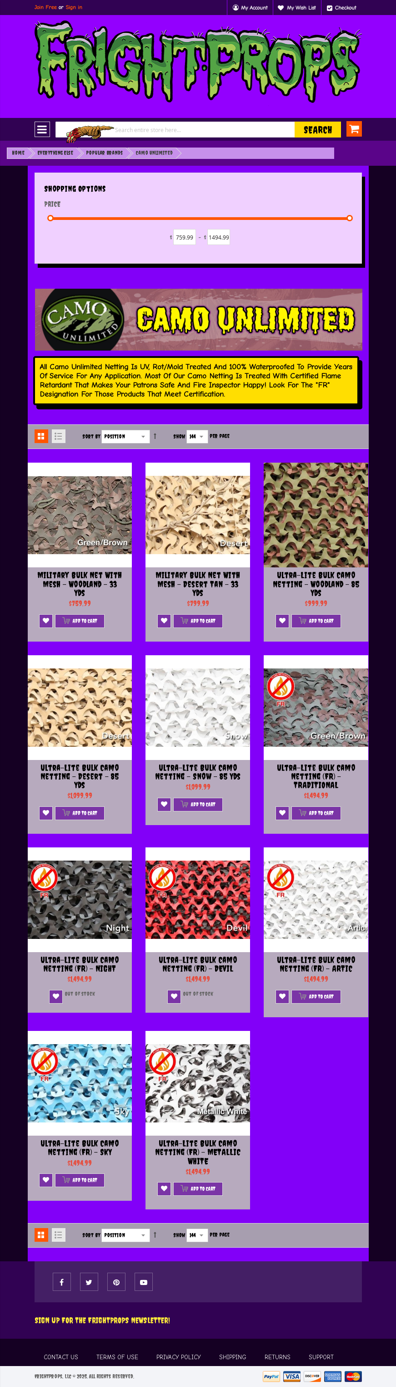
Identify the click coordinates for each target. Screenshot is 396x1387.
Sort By (91, 436)
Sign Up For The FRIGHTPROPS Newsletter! (102, 1320)
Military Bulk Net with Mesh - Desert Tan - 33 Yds (197, 584)
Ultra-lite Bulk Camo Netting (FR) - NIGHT (79, 964)
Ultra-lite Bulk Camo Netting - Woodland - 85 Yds (316, 584)
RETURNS (278, 1357)
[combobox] (198, 130)
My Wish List (301, 8)
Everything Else (55, 153)
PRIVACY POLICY (178, 1357)
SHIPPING (232, 1357)
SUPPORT (321, 1357)
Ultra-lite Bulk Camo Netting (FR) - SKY (79, 1147)
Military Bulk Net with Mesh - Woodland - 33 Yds (79, 584)
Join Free (46, 7)
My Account (254, 8)
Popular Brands (104, 153)
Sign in (73, 7)
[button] (46, 621)
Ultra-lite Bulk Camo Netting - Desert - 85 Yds (79, 776)
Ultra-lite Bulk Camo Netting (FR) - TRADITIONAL (316, 776)
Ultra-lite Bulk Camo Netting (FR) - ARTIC (316, 964)
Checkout (345, 8)
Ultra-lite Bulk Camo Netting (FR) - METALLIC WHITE (198, 1152)
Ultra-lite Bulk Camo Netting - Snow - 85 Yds (198, 772)
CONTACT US (61, 1357)
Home (18, 153)
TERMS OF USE (117, 1357)
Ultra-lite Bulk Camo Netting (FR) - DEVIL (198, 964)
